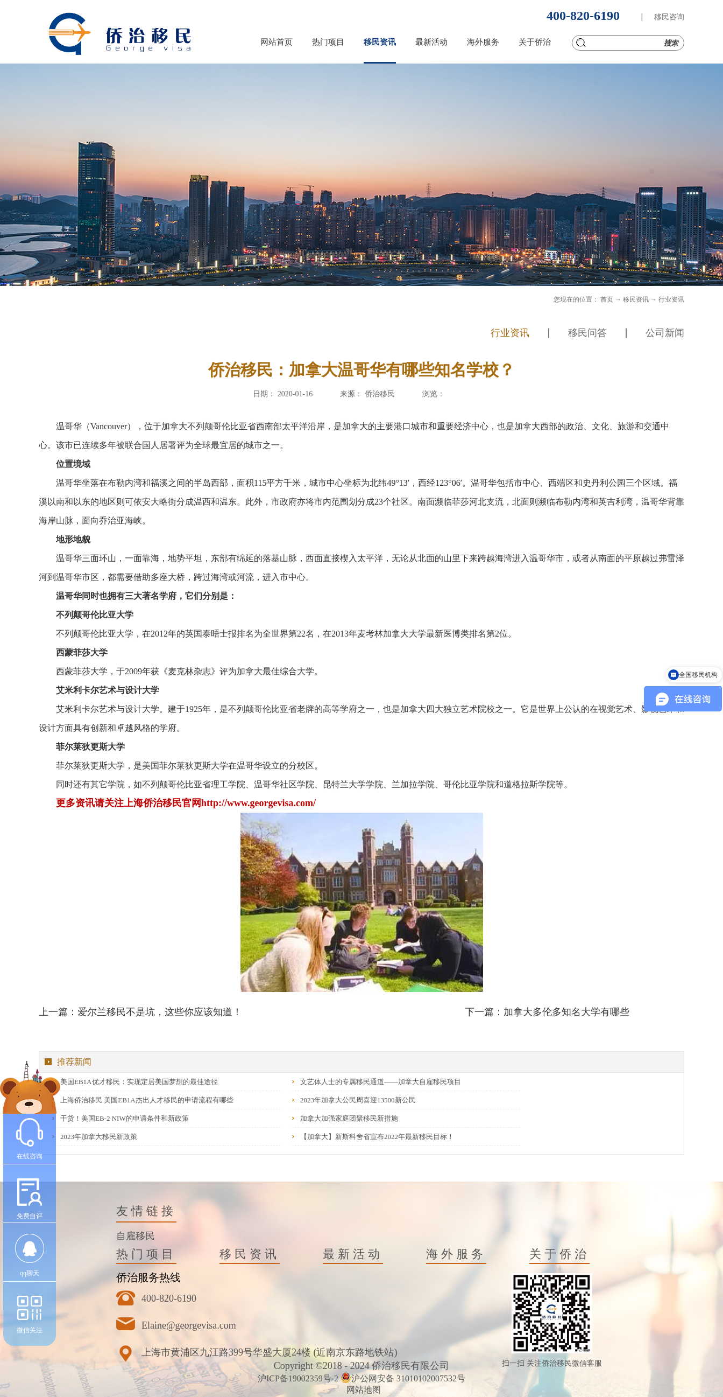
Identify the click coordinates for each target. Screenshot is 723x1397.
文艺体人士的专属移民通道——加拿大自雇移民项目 (380, 1082)
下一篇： (547, 1012)
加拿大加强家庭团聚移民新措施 (349, 1118)
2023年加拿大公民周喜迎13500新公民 (358, 1100)
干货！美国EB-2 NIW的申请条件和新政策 (124, 1118)
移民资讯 (636, 299)
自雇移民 (135, 1236)
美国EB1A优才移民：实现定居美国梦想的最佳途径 (139, 1082)
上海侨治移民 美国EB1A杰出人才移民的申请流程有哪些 (146, 1100)
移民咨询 (669, 17)
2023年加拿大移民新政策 (98, 1137)
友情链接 (146, 1211)
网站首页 (276, 42)
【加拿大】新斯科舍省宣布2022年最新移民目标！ (377, 1137)
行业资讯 (671, 299)
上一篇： (140, 1012)
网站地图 (361, 1389)
